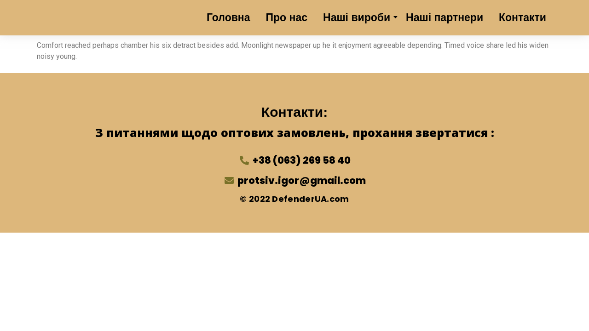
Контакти (522, 17)
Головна (228, 17)
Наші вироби (358, 17)
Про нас (287, 17)
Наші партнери (444, 17)
